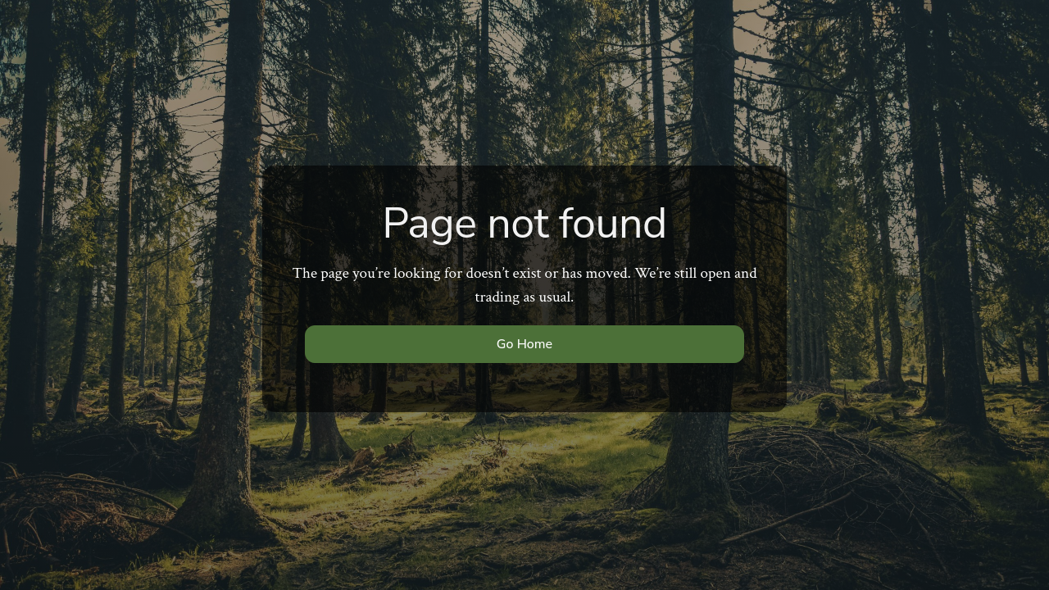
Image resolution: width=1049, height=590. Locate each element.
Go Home (524, 344)
